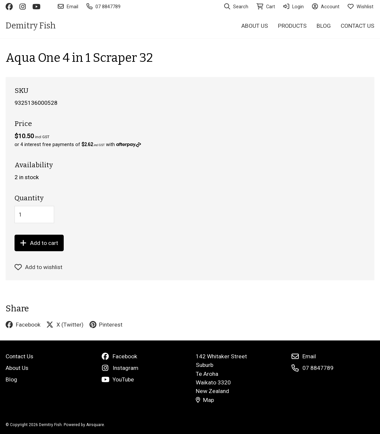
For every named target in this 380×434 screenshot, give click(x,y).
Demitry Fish (31, 25)
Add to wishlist (39, 267)
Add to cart (39, 243)
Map (205, 400)
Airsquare (95, 424)
